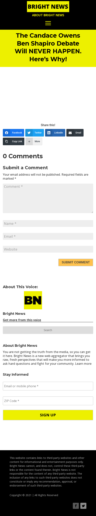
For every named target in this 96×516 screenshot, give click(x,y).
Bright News (14, 314)
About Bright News (48, 15)
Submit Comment (76, 262)
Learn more (83, 364)
